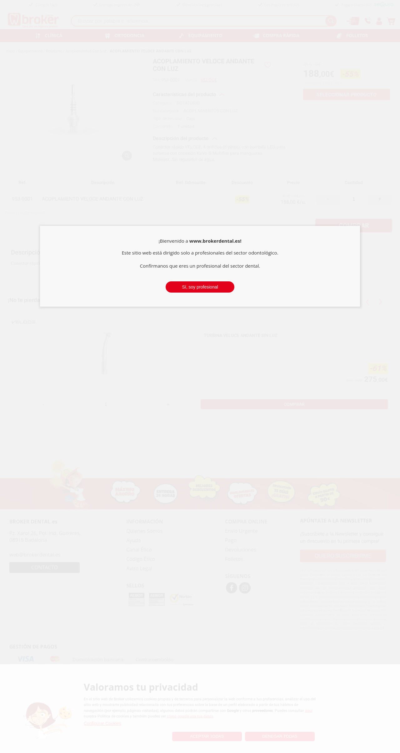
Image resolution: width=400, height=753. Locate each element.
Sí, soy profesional (200, 286)
